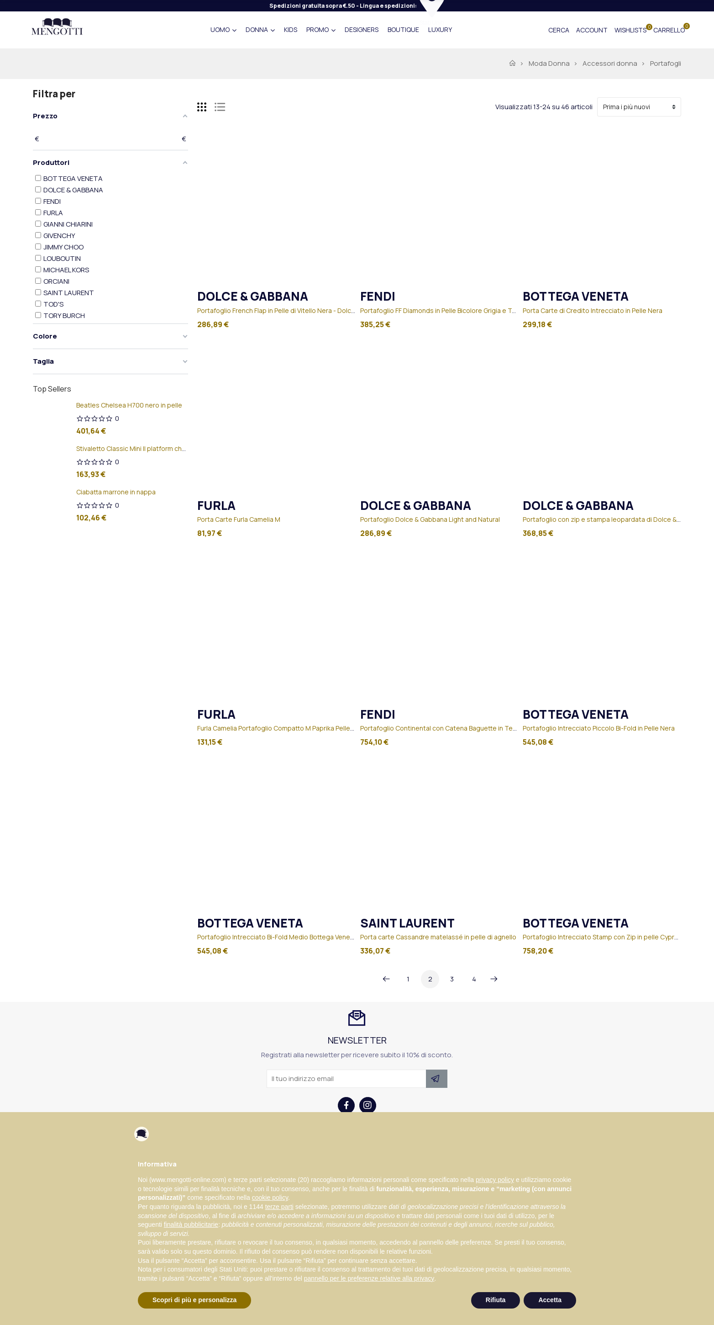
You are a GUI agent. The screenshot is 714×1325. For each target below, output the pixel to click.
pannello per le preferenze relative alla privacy (369, 1278)
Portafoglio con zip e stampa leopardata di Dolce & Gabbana (614, 519)
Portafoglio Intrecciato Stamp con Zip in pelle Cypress (604, 937)
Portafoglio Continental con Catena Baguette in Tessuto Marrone (458, 728)
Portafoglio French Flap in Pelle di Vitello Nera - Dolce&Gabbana (292, 310)
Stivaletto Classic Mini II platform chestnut (139, 448)
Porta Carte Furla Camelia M (238, 519)
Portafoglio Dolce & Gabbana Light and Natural (430, 519)
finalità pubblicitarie (191, 1224)
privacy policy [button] (495, 1179)
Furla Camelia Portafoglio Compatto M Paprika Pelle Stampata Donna (299, 728)
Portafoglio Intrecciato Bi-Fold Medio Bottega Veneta (277, 937)
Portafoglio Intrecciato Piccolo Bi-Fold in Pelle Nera (599, 728)
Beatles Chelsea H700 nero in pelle (129, 405)
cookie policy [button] (270, 1197)
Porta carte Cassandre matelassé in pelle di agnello (438, 937)
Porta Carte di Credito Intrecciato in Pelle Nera (592, 310)
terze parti (279, 1206)
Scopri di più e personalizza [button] (194, 1300)
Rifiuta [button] (496, 1300)
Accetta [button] (550, 1300)
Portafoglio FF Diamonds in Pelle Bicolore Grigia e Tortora (445, 310)
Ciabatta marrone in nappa (116, 492)
